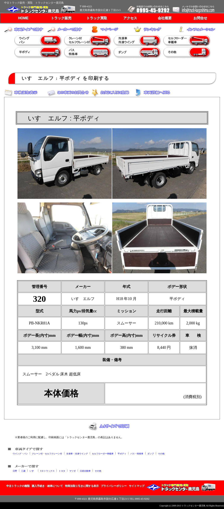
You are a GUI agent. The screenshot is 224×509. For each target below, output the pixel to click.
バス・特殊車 (136, 453)
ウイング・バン (20, 453)
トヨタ (62, 471)
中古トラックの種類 (18, 485)
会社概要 (165, 18)
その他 (161, 453)
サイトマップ (136, 485)
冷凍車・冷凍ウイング (77, 453)
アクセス (130, 18)
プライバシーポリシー (114, 485)
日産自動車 (85, 471)
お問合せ (200, 18)
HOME (23, 18)
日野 (15, 471)
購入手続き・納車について (47, 485)
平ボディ (122, 453)
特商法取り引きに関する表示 (82, 485)
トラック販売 (61, 18)
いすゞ (33, 471)
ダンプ (150, 453)
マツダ (72, 471)
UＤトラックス (47, 471)
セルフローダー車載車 (103, 453)
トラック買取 (96, 18)
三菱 (23, 471)
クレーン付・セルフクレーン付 (47, 453)
